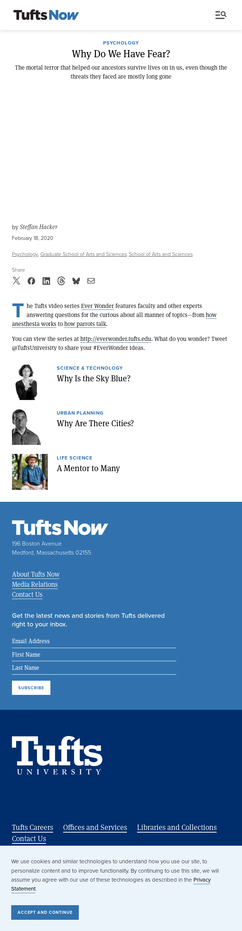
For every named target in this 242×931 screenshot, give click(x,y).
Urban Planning (80, 413)
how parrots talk (85, 323)
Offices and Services (95, 827)
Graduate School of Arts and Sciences (83, 254)
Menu (221, 15)
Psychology (121, 43)
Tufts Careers (32, 827)
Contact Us (27, 594)
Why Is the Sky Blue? (94, 378)
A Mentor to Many (88, 467)
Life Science (75, 458)
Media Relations (35, 584)
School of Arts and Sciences (161, 254)
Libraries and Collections (177, 827)
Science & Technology (90, 369)
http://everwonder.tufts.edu (115, 338)
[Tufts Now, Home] (46, 15)
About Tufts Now (35, 574)
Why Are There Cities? (95, 422)
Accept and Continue (45, 912)
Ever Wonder (97, 305)
